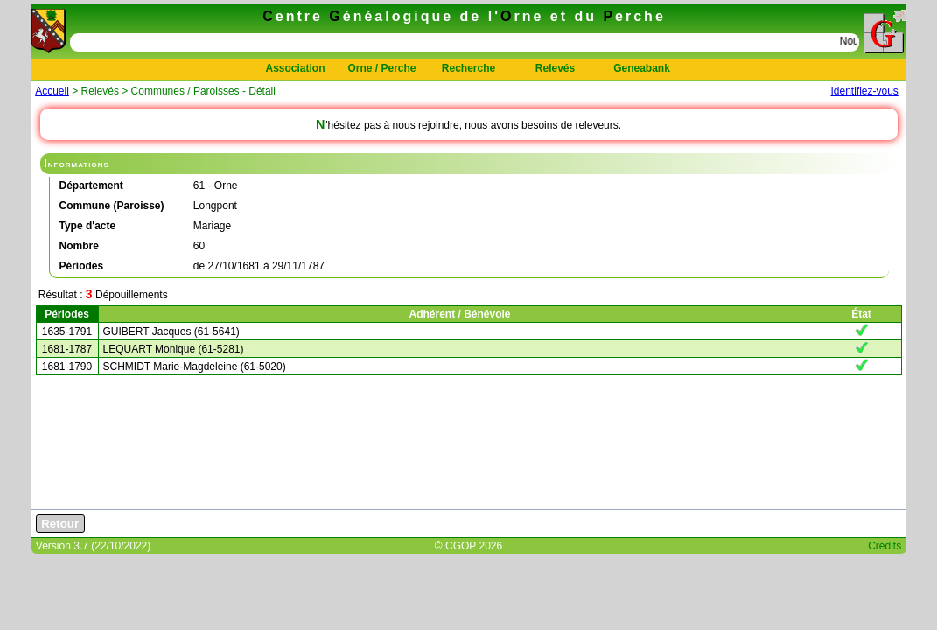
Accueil (52, 91)
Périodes (67, 314)
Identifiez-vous (864, 91)
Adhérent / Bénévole (459, 314)
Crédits (884, 546)
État (861, 314)
